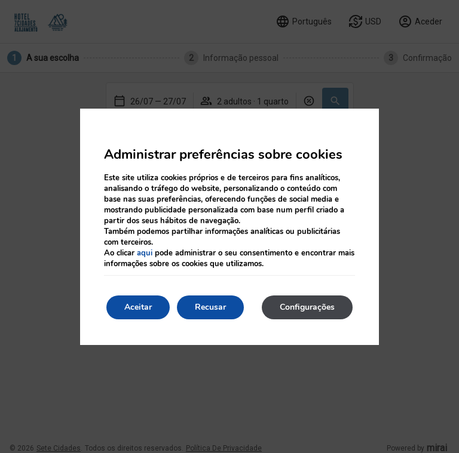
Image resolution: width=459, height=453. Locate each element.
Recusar (210, 307)
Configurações (307, 307)
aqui (144, 253)
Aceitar (138, 307)
